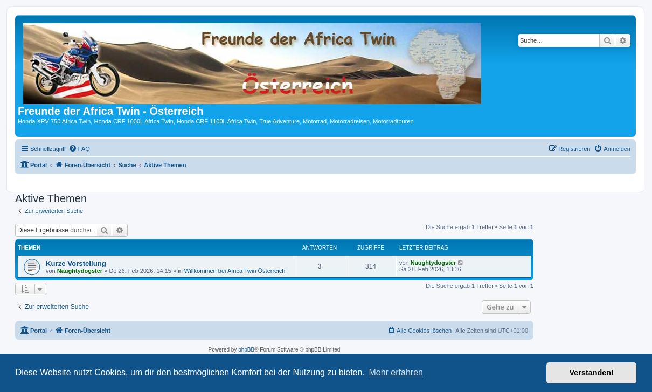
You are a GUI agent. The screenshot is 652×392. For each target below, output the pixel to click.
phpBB (246, 350)
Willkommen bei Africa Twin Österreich (234, 270)
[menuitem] (79, 148)
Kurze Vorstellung (76, 263)
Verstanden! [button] (592, 372)
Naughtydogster (79, 270)
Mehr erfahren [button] (396, 372)
